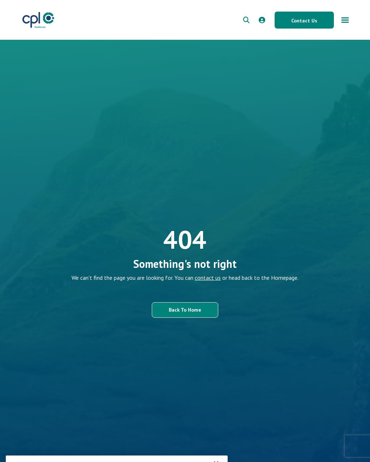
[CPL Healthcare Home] (38, 19)
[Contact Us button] (304, 20)
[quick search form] (246, 20)
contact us (208, 277)
